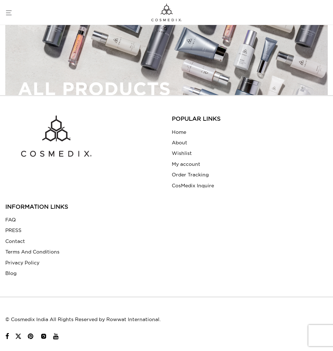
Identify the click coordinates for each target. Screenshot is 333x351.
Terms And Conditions (32, 252)
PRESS (13, 230)
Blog (11, 273)
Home (179, 132)
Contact (15, 241)
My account (186, 164)
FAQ (10, 219)
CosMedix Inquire (193, 185)
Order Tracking (190, 174)
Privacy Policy (22, 262)
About (179, 142)
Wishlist (182, 153)
